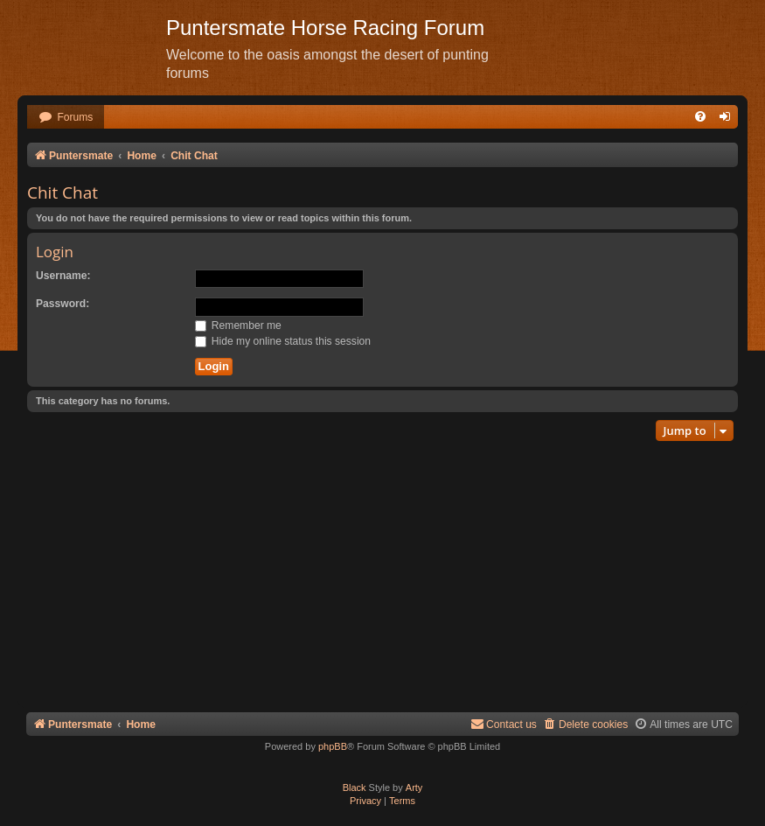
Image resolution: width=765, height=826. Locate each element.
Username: (63, 276)
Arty (414, 787)
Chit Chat (62, 192)
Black (354, 787)
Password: (62, 304)
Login (54, 251)
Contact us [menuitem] (503, 724)
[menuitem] (65, 118)
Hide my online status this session (283, 341)
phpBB (332, 746)
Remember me (238, 325)
